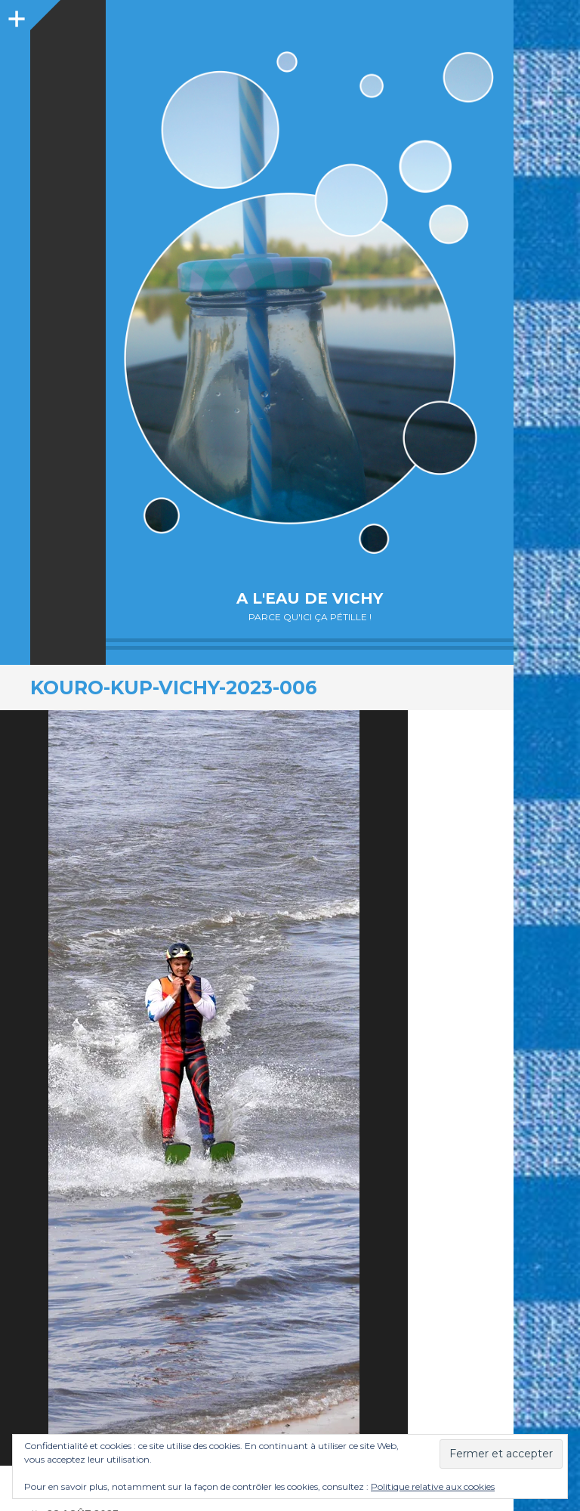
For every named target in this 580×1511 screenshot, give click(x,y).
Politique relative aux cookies (433, 1486)
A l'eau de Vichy (309, 598)
